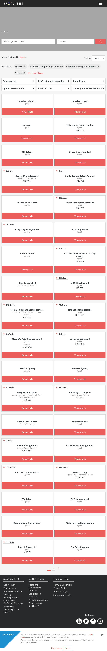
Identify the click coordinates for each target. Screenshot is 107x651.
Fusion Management (27, 445)
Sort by (87, 58)
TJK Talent (27, 151)
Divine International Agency (80, 523)
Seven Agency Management (80, 202)
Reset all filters (35, 72)
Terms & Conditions (63, 584)
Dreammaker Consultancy (27, 523)
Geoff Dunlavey (80, 421)
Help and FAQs (60, 591)
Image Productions (27, 392)
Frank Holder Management (79, 445)
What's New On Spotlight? (36, 604)
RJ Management (80, 229)
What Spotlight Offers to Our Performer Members (13, 600)
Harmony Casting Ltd (80, 392)
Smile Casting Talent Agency (79, 175)
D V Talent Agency (80, 547)
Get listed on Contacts (35, 595)
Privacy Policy (60, 588)
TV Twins (27, 125)
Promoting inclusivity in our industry (11, 609)
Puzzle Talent (27, 253)
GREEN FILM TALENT (27, 421)
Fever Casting (80, 472)
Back (5, 32)
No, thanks (56, 648)
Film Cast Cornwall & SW (27, 472)
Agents (22, 57)
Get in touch (9, 584)
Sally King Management (27, 229)
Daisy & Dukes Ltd (27, 547)
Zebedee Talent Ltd (27, 101)
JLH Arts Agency (27, 368)
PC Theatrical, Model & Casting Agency (80, 255)
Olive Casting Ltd (27, 283)
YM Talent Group (80, 101)
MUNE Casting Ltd (80, 283)
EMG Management (80, 499)
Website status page (38, 599)
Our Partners (9, 588)
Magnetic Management (80, 309)
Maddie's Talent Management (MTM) (27, 340)
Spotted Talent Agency (27, 175)
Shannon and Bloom (27, 202)
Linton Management (80, 338)
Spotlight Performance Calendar (35, 587)
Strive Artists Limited (80, 151)
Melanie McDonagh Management (27, 309)
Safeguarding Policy (63, 594)
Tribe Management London (79, 125)
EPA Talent (27, 499)
